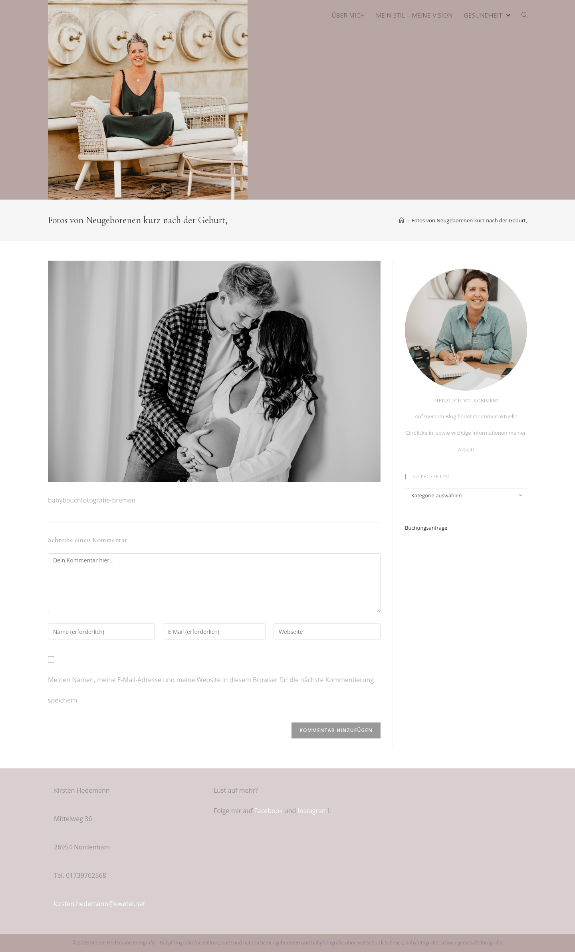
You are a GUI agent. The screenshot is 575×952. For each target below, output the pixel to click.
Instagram (312, 810)
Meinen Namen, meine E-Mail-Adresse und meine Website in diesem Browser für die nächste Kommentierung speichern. (211, 690)
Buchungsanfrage (426, 527)
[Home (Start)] (401, 220)
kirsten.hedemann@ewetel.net (99, 903)
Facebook (268, 810)
